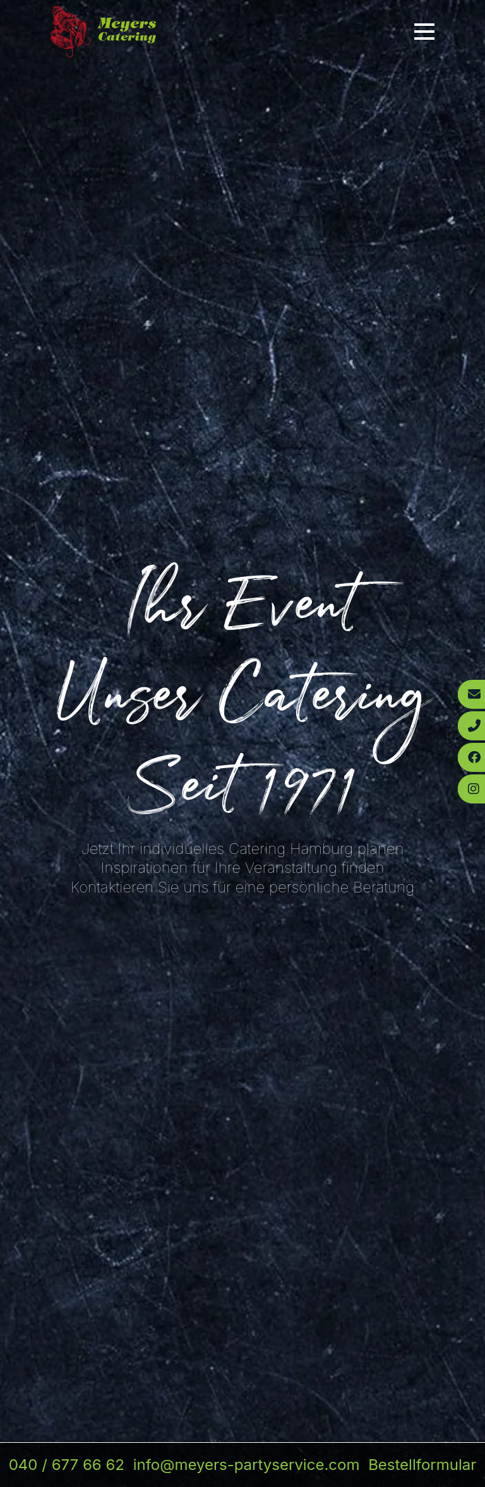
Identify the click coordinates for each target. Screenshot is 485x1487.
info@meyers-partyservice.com (246, 1464)
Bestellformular (422, 1464)
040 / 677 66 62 (66, 1464)
